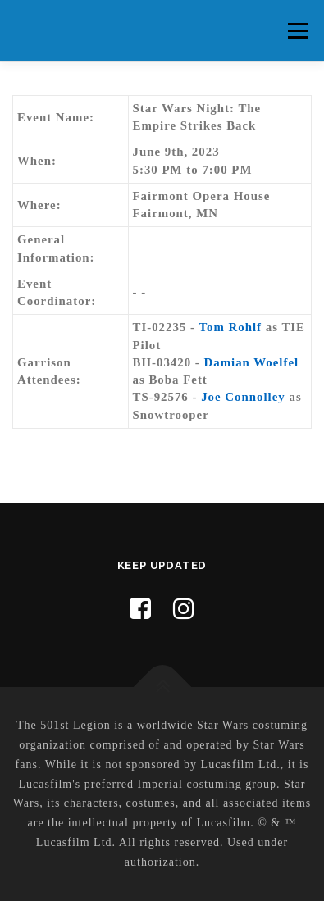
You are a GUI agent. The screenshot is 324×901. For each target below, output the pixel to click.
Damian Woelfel (251, 362)
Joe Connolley (243, 396)
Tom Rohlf (230, 327)
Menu (297, 30)
